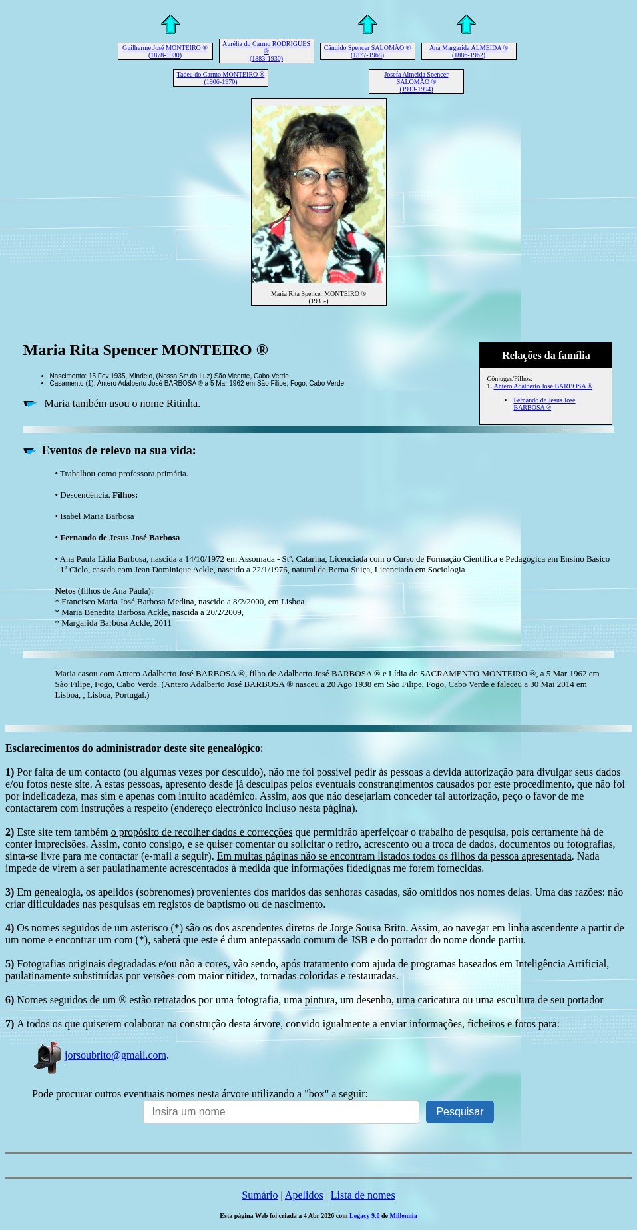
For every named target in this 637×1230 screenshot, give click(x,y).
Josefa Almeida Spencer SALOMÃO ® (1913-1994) (416, 82)
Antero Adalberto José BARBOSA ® (542, 386)
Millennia (403, 1215)
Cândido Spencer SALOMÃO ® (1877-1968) (367, 51)
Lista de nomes (363, 1195)
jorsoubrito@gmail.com (99, 1055)
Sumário (260, 1195)
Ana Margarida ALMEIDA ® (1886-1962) (468, 51)
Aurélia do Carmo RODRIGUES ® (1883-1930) (266, 51)
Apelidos (304, 1195)
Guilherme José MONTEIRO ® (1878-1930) (165, 51)
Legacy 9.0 (364, 1215)
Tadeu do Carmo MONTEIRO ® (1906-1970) (221, 78)
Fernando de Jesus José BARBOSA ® (544, 403)
